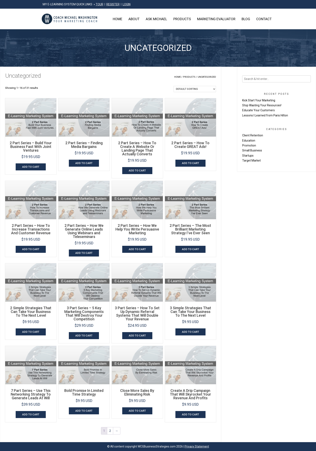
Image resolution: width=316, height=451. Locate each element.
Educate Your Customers (258, 110)
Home (117, 19)
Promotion (249, 145)
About (134, 19)
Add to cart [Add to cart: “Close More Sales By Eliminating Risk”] (137, 410)
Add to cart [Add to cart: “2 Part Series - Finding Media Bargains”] (84, 163)
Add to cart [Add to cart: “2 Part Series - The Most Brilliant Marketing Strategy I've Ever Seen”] (190, 249)
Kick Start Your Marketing (258, 100)
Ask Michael (156, 19)
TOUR (99, 4)
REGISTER (113, 4)
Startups (248, 155)
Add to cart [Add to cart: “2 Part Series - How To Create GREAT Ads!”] (190, 163)
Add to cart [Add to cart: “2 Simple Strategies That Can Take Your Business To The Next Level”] (30, 331)
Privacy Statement (197, 446)
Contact (264, 19)
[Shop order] (195, 89)
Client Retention (252, 135)
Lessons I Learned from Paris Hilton (265, 115)
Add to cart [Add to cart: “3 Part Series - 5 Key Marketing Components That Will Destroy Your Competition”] (84, 335)
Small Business (252, 150)
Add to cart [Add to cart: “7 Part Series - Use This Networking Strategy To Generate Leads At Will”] (30, 414)
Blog (246, 19)
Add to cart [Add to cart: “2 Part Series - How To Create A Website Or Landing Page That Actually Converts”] (137, 170)
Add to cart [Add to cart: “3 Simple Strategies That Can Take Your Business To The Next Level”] (190, 331)
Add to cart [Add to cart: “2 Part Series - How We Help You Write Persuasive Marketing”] (137, 249)
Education (248, 140)
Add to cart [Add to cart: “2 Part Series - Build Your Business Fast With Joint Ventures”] (30, 166)
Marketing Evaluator (216, 19)
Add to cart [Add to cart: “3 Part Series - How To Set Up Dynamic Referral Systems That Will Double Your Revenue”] (137, 335)
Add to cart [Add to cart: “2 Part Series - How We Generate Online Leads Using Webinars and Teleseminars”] (84, 252)
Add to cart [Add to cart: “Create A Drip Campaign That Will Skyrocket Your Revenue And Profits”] (190, 414)
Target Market (251, 160)
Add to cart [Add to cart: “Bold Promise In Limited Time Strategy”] (84, 410)
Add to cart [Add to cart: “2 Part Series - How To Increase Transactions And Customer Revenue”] (30, 249)
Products (182, 19)
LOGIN (126, 4)
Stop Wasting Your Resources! (261, 105)
